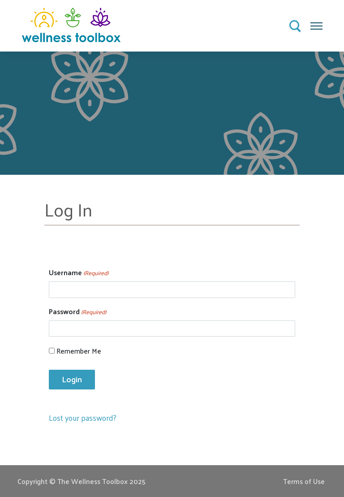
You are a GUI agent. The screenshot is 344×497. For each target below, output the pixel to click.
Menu (316, 23)
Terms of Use (304, 481)
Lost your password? (82, 418)
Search (295, 26)
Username (78, 272)
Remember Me (78, 351)
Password (77, 311)
